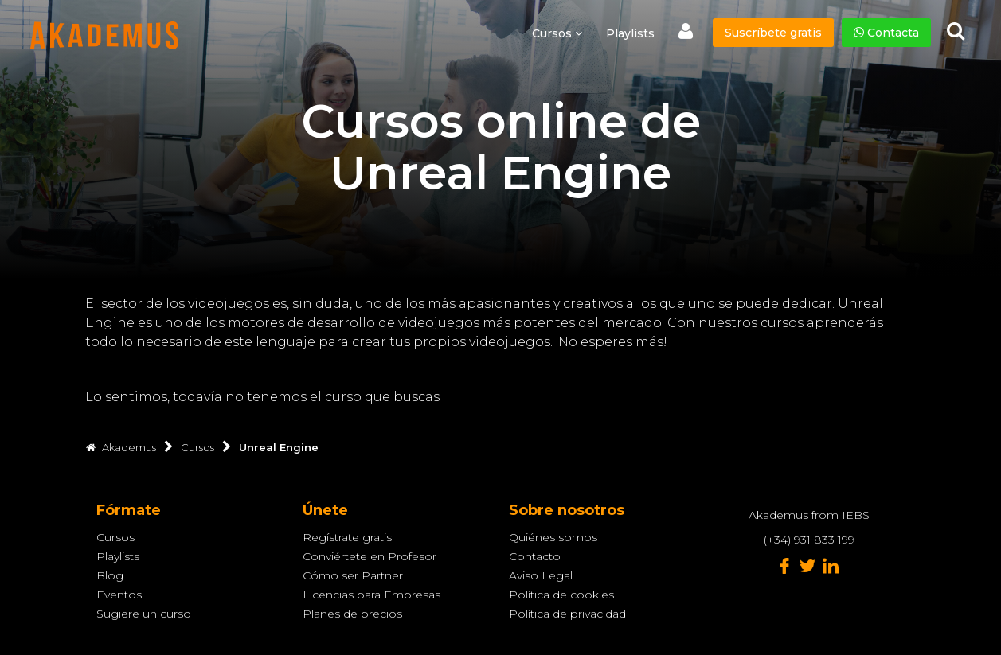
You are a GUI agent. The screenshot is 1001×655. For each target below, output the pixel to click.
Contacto (535, 556)
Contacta (886, 32)
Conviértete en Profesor (369, 556)
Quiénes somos (553, 537)
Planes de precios (352, 613)
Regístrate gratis (347, 537)
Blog (109, 575)
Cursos (115, 537)
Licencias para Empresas (371, 594)
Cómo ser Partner (353, 575)
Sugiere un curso (143, 613)
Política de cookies (561, 594)
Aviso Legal (541, 575)
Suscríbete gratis (773, 32)
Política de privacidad (567, 613)
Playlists (630, 33)
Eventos (119, 594)
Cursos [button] (557, 33)
